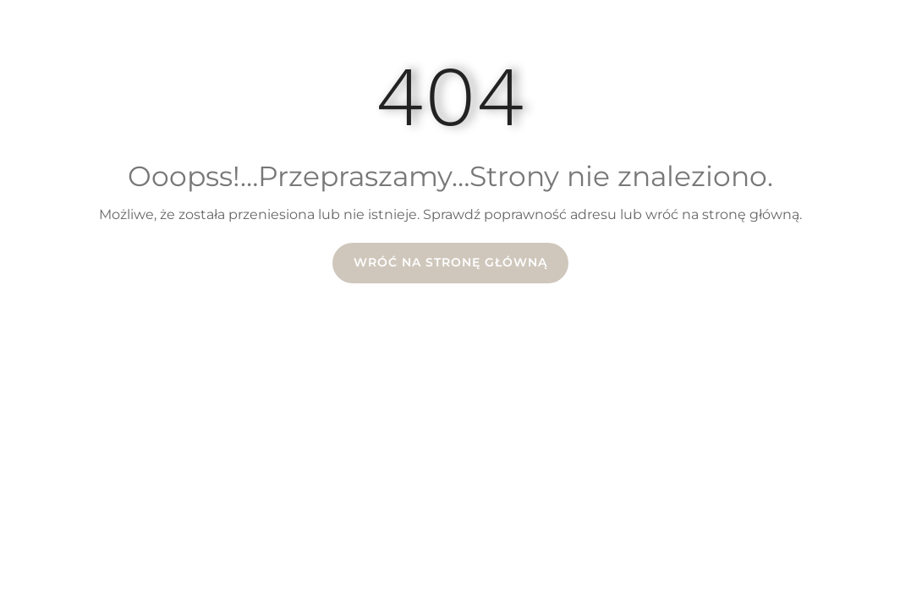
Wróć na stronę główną (450, 262)
